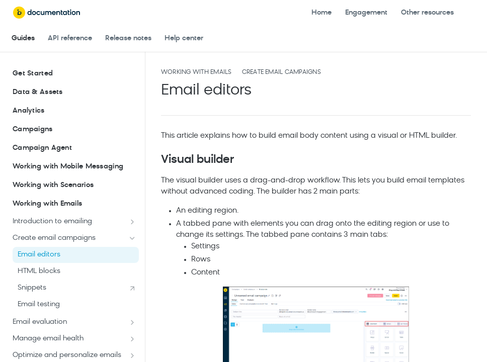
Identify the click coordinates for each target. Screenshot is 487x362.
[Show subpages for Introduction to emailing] (132, 222)
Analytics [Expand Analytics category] (74, 111)
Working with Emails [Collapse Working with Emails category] (74, 204)
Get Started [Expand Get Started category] (74, 74)
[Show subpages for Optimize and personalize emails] (132, 355)
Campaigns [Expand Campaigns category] (74, 130)
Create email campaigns (281, 72)
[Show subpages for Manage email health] (132, 339)
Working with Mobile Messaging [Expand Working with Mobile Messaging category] (74, 167)
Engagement (366, 13)
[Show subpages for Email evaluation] (132, 322)
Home (321, 13)
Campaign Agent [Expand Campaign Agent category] (74, 148)
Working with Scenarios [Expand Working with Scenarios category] (74, 186)
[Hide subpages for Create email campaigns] (132, 238)
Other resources (427, 13)
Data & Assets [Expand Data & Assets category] (74, 92)
